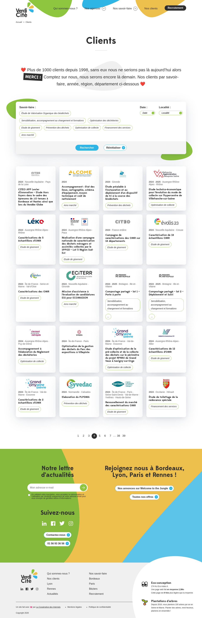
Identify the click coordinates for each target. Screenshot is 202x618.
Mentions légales (74, 607)
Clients (29, 22)
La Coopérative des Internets (48, 607)
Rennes (51, 588)
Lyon (49, 583)
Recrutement (175, 7)
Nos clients (150, 8)
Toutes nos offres (142, 497)
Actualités (52, 594)
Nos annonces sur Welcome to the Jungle (143, 488)
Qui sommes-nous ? (65, 8)
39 (123, 435)
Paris (92, 583)
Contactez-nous (55, 535)
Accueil (19, 22)
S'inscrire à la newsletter (83, 487)
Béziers (93, 588)
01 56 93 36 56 (55, 543)
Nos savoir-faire (122, 8)
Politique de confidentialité (100, 607)
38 (118, 435)
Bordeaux (94, 578)
